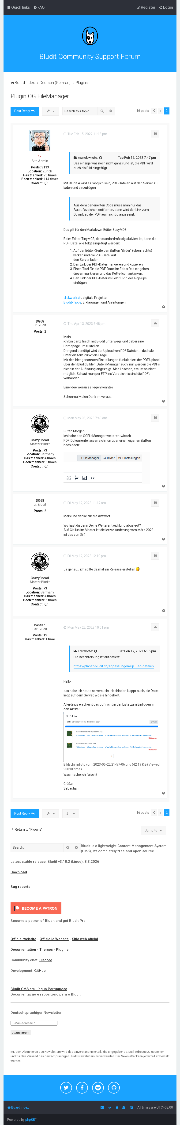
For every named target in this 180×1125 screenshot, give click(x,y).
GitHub (40, 971)
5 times (51, 462)
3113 (45, 167)
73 (45, 450)
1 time (50, 639)
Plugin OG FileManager (40, 96)
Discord (45, 960)
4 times (50, 458)
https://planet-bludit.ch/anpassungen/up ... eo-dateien (114, 666)
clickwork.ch (72, 298)
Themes (46, 949)
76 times (50, 175)
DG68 (40, 321)
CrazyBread (40, 440)
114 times (51, 179)
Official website (23, 939)
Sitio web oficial (85, 939)
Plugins (62, 949)
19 (45, 635)
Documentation (23, 949)
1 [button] (160, 111)
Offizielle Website (54, 939)
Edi (40, 157)
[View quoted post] (101, 158)
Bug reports (20, 887)
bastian (39, 625)
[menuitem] (39, 7)
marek (83, 158)
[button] (154, 111)
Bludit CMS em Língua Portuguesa (39, 989)
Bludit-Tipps (72, 302)
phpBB (30, 1119)
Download (19, 872)
